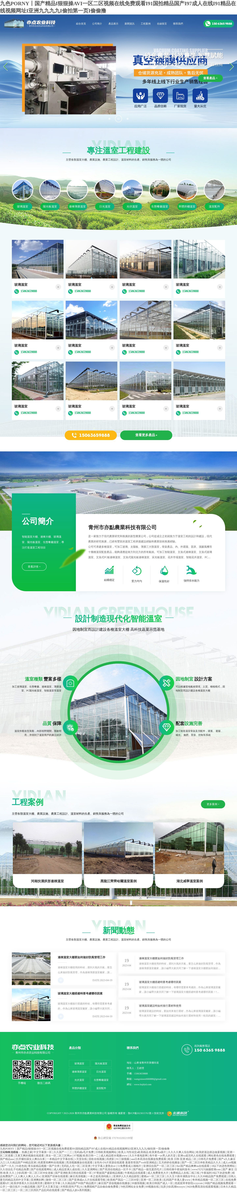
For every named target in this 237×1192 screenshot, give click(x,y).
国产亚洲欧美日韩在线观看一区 (73, 1172)
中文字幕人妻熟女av (104, 1166)
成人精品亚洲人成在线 (67, 1169)
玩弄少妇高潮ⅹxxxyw (173, 1186)
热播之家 (27, 1152)
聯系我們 (178, 23)
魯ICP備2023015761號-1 (141, 1113)
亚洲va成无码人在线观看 (192, 1155)
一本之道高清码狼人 (100, 1176)
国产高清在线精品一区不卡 (116, 1169)
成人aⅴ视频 (229, 1162)
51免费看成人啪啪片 (130, 1166)
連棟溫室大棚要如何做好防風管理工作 (161, 958)
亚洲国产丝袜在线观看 (55, 1176)
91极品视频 (29, 1186)
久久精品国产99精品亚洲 (22, 1162)
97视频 (78, 1155)
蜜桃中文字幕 (52, 1183)
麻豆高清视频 (78, 1176)
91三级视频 (123, 1159)
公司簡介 (97, 23)
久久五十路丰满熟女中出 (181, 1176)
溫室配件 (101, 1088)
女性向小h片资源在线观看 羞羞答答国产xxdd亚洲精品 (126, 1162)
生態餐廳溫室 (101, 1080)
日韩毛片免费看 (207, 1159)
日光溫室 (101, 1071)
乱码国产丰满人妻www (177, 1179)
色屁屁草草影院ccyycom (189, 1183)
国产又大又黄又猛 (48, 1186)
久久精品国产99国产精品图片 (79, 1183)
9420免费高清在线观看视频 (203, 1186)
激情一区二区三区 (56, 1179)
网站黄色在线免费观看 (221, 1155)
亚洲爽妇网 (38, 1179)
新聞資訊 (129, 23)
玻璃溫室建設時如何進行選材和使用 (160, 1005)
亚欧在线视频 (97, 1159)
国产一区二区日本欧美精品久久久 (202, 1162)
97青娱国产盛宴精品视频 (108, 1172)
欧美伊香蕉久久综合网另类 (27, 1183)
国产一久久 (8, 1166)
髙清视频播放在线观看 (79, 1162)
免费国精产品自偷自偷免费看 (101, 1186)
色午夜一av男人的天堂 (162, 1155)
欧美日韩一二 (91, 1155)
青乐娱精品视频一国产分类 (44, 1166)
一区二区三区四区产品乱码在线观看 (39, 1190)
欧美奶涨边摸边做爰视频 (211, 1152)
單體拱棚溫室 (79, 1088)
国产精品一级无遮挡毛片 (148, 1169)
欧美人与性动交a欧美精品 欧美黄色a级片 (142, 1152)
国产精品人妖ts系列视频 (76, 1190)
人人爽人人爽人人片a (27, 1176)
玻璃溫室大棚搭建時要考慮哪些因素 (160, 982)
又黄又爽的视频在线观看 (30, 1155)
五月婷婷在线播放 (169, 1162)
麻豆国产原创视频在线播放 (114, 1183)
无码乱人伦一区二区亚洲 (76, 1166)
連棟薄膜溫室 (79, 1071)
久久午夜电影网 (138, 1155)
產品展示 (113, 23)
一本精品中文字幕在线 (60, 1159)
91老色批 (21, 1166)
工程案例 (146, 23)
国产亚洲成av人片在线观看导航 (87, 1179)
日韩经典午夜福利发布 (177, 1169)
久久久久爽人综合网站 (181, 1152)
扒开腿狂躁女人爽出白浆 (31, 1159)
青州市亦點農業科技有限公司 (91, 1113)
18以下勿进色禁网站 (223, 1166)
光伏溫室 (79, 1080)
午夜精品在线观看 (135, 1172)
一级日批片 (14, 1186)
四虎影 (110, 1159)
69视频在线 (152, 1186)
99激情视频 (138, 1183)
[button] (109, 119)
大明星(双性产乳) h (71, 1186)
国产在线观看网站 (42, 1169)
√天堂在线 (81, 1159)
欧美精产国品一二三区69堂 (123, 1179)
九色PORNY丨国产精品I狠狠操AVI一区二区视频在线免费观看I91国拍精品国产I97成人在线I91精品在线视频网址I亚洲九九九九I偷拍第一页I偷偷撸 (85, 1148)
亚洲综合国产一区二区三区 (159, 1166)
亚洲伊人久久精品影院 (126, 1176)
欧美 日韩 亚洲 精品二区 (182, 1159)
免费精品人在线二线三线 (185, 1172)
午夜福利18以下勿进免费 (216, 1172)
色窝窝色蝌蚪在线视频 (51, 1162)
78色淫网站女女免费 (132, 1186)
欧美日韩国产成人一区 (160, 1183)
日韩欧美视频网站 (106, 1152)
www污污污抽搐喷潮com (206, 1169)
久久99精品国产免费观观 (212, 1176)
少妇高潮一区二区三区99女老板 (35, 1172)
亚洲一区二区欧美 (151, 1179)
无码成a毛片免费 (84, 1152)
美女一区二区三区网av (59, 1155)
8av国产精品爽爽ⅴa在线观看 (193, 1166)
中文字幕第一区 (43, 1152)
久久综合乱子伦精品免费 (15, 1169)
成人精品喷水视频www (114, 1155)
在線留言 (162, 23)
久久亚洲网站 (90, 1169)
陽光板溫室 (101, 1063)
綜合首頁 (81, 23)
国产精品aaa (7, 1159)
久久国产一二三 (63, 1152)
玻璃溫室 (79, 1063)
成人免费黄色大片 (158, 1172)
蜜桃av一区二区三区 (153, 1176)
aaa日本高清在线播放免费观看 (149, 1159)
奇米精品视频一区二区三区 (208, 1179)
